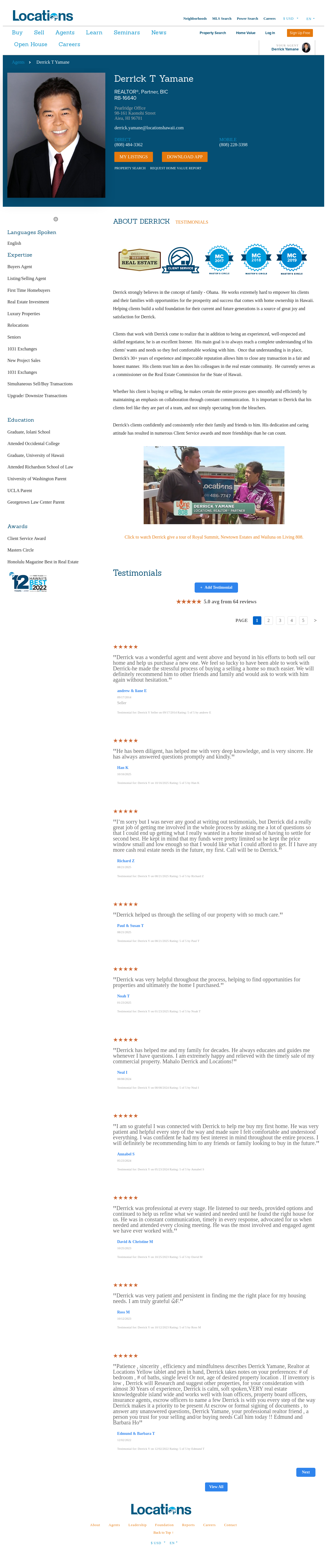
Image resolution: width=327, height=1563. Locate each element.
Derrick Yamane (285, 49)
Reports (188, 1525)
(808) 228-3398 (233, 144)
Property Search (213, 33)
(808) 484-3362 (128, 144)
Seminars (143, 32)
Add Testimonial (216, 587)
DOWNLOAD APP (185, 156)
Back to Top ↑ (164, 1533)
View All (216, 1487)
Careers (269, 19)
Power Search (247, 19)
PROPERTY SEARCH (130, 168)
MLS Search (221, 19)
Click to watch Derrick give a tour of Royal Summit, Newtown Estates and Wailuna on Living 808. (214, 537)
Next (306, 1472)
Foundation (164, 1525)
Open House (61, 44)
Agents (73, 32)
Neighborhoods (195, 19)
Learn (106, 32)
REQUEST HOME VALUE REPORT (175, 168)
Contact (230, 1525)
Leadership (137, 1525)
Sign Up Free (300, 33)
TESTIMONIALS (191, 222)
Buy (17, 32)
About (95, 1525)
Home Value (245, 33)
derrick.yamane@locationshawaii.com (149, 127)
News (21, 44)
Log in (270, 33)
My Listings (133, 156)
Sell (43, 32)
